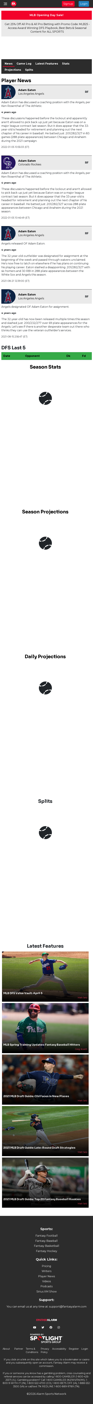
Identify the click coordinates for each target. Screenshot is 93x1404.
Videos (46, 1281)
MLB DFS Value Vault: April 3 (22, 993)
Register (74, 1348)
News (9, 63)
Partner (18, 1348)
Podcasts (46, 1286)
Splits (29, 69)
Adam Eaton (27, 90)
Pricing (46, 1266)
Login (83, 3)
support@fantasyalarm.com (67, 1306)
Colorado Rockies (29, 164)
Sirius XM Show (46, 1291)
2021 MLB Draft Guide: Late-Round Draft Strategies (39, 1147)
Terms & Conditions (32, 1350)
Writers (46, 1271)
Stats (65, 63)
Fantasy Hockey (46, 1251)
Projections (13, 69)
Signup (68, 3)
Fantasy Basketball (46, 1245)
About (6, 1348)
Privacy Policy (45, 1350)
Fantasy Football (46, 1235)
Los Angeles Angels (31, 93)
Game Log (24, 63)
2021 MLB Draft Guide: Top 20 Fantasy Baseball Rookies (42, 1199)
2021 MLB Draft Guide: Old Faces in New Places (36, 1096)
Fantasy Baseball (46, 1240)
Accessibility (59, 1348)
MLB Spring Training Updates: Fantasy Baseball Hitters (41, 1044)
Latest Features (46, 63)
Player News (46, 1276)
